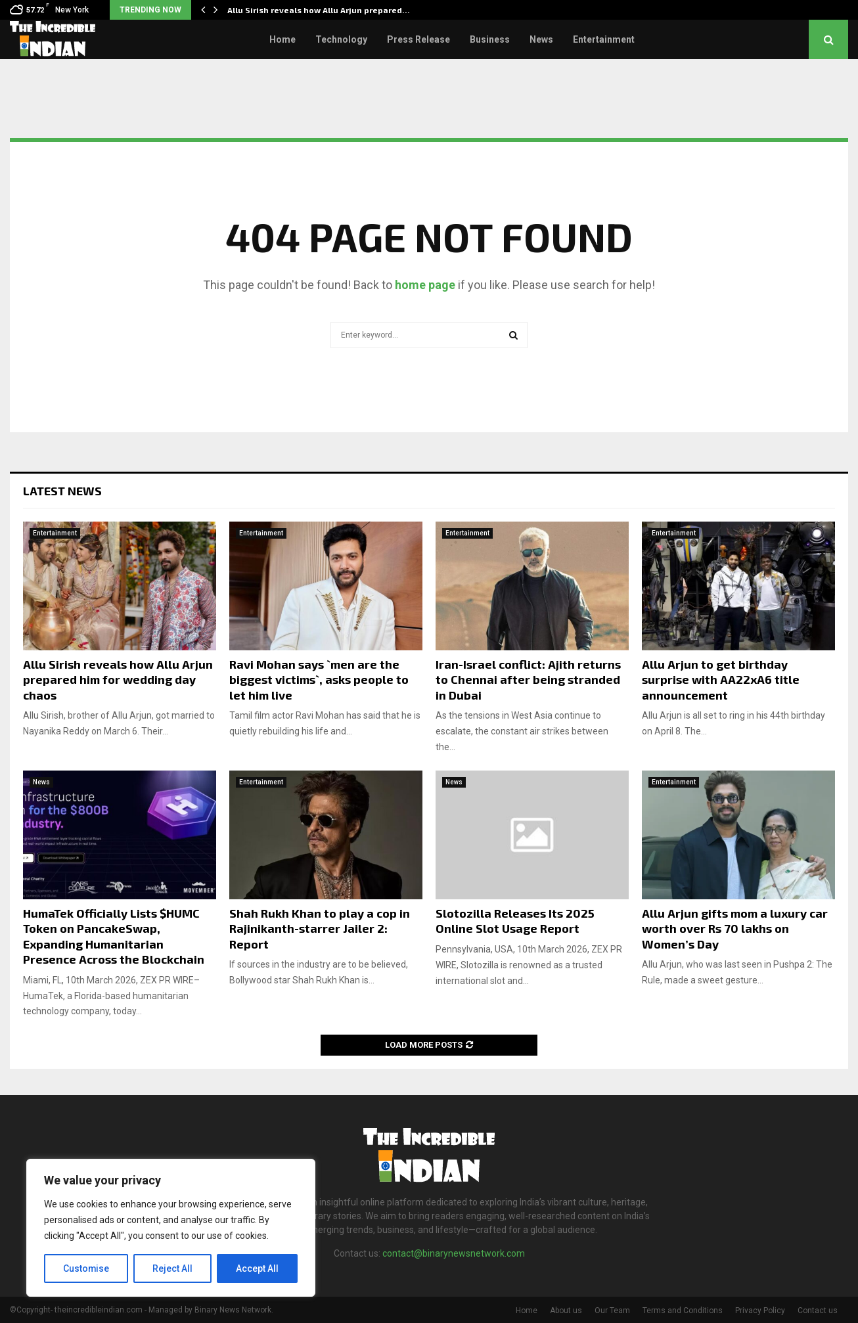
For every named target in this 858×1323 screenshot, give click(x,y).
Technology (341, 39)
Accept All (257, 1268)
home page (425, 285)
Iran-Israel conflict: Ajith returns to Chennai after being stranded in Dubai (528, 679)
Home (282, 39)
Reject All (173, 1268)
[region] (170, 1228)
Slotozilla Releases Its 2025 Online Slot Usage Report (515, 920)
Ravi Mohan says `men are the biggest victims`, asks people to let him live (319, 679)
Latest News (62, 490)
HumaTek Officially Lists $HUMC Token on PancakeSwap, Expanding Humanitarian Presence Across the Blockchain (113, 936)
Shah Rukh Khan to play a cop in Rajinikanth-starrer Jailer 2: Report (319, 928)
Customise (86, 1268)
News (541, 39)
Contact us (818, 1310)
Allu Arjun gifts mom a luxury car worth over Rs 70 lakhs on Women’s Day (735, 928)
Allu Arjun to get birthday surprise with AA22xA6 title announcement (721, 679)
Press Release (418, 39)
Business (490, 39)
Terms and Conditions (683, 1310)
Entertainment (604, 39)
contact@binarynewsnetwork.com (453, 1253)
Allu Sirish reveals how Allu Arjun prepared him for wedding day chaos (118, 679)
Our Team (612, 1310)
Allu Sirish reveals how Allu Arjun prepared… (318, 9)
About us (566, 1310)
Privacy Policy (760, 1310)
